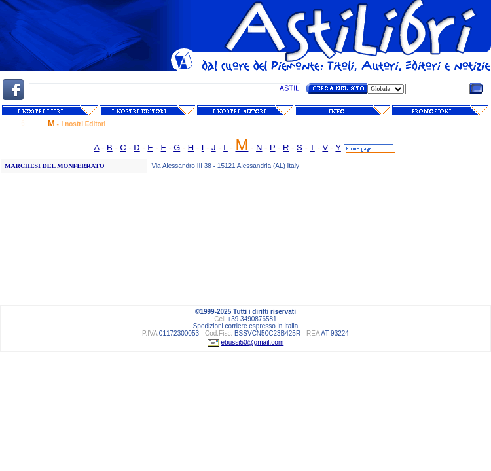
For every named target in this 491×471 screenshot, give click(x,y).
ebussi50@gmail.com (252, 342)
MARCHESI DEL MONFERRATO (54, 165)
